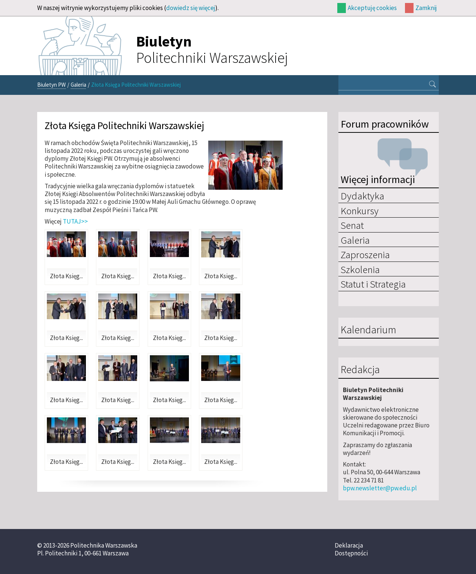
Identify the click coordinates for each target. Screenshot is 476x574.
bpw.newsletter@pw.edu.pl (380, 488)
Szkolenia (360, 269)
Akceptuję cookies (372, 8)
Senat (352, 225)
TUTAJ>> (75, 221)
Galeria (78, 84)
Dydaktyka (362, 196)
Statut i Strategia (373, 284)
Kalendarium (368, 330)
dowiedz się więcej (190, 8)
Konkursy (360, 210)
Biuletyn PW (51, 84)
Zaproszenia (365, 254)
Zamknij (426, 8)
